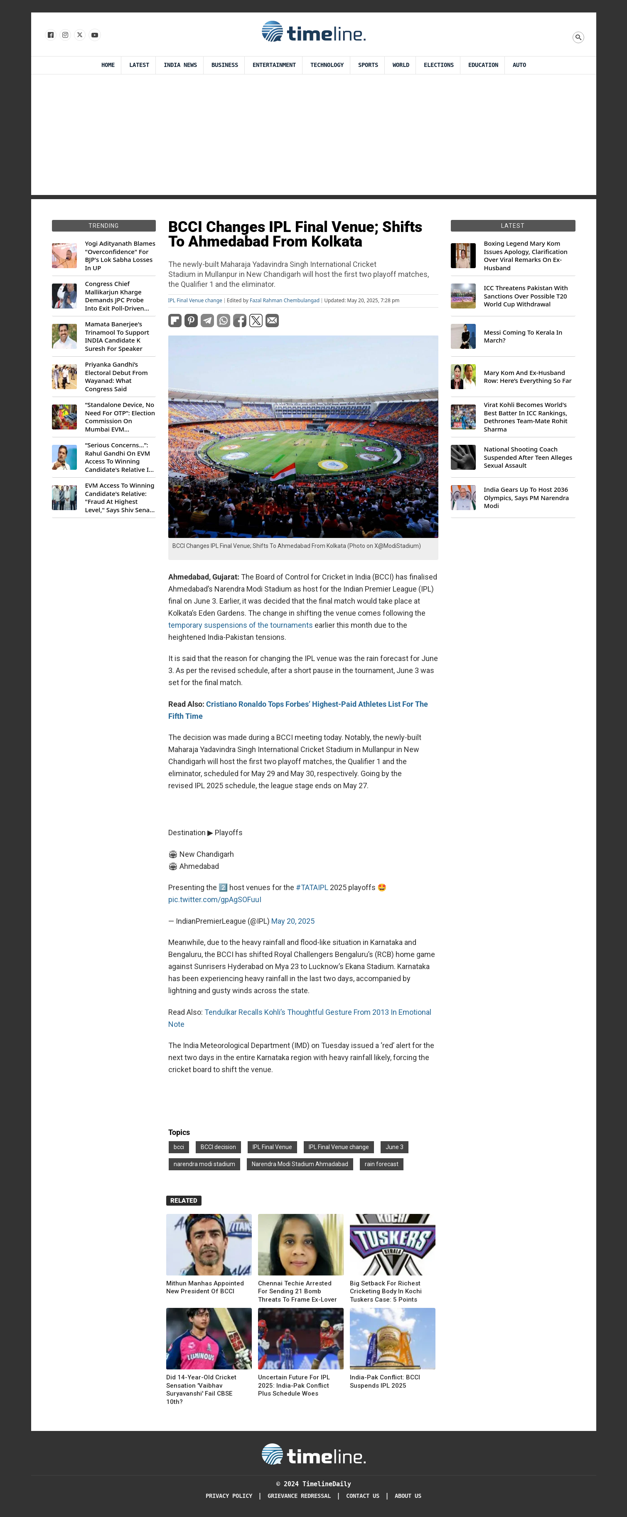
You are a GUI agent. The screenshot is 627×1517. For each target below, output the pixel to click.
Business (224, 65)
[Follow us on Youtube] (94, 35)
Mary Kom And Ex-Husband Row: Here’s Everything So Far (528, 377)
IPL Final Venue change (195, 300)
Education (483, 65)
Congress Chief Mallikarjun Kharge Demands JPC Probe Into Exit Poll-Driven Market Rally (114, 296)
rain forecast (381, 1164)
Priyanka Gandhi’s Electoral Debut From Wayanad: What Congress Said (116, 376)
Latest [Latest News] (139, 65)
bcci (179, 1147)
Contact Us (362, 1496)
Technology (327, 65)
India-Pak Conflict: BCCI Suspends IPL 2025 (385, 1381)
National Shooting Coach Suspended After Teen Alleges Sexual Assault (528, 457)
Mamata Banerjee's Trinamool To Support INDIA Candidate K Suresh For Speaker (117, 336)
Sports (368, 65)
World (401, 65)
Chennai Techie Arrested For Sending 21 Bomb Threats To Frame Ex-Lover (297, 1291)
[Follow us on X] (79, 35)
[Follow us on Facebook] (50, 35)
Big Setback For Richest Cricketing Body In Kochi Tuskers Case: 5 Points (386, 1291)
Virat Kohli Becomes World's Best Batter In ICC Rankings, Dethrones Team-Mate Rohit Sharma (526, 417)
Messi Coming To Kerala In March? (523, 336)
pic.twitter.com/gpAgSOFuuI (214, 899)
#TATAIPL (312, 887)
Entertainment (274, 65)
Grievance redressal (299, 1496)
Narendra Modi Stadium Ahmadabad (300, 1164)
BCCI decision (218, 1147)
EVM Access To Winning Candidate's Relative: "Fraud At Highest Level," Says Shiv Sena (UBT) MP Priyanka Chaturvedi (120, 497)
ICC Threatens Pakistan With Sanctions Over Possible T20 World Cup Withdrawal (526, 296)
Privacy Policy (229, 1496)
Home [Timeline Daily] (108, 65)
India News (180, 65)
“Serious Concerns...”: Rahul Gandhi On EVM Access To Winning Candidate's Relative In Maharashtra (119, 457)
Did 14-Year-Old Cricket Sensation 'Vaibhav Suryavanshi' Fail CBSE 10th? (201, 1390)
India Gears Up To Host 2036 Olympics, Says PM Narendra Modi (526, 498)
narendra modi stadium (204, 1164)
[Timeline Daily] (314, 1453)
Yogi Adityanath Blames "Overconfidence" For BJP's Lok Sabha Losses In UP (120, 255)
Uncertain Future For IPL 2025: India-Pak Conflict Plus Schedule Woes (294, 1385)
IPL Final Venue (272, 1147)
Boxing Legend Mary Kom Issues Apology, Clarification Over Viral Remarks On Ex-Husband (526, 255)
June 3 (394, 1147)
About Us (408, 1496)
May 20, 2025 (293, 921)
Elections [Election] (439, 65)
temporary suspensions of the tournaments (240, 625)
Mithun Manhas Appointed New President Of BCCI (205, 1287)
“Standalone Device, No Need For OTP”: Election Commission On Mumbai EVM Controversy (120, 417)
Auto (519, 65)
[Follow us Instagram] (64, 35)
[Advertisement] (313, 137)
